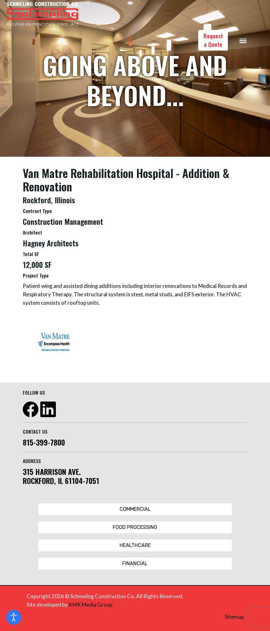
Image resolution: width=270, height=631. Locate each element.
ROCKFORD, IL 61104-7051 (61, 480)
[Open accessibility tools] (13, 617)
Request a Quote (213, 40)
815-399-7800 (44, 442)
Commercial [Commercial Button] (135, 509)
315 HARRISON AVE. (52, 471)
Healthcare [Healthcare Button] (135, 545)
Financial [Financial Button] (135, 563)
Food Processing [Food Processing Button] (135, 527)
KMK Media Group (90, 604)
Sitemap (234, 617)
